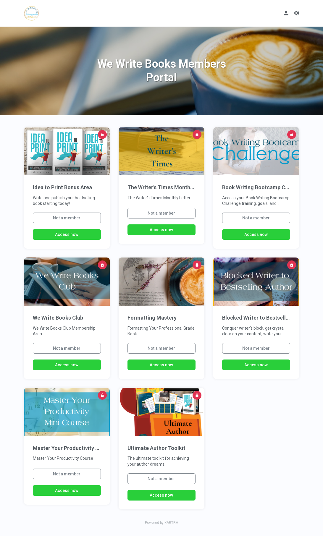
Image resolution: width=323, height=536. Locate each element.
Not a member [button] (66, 218)
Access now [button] (66, 234)
